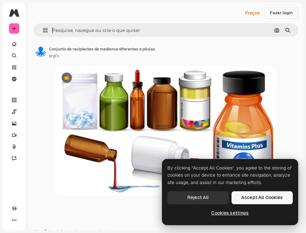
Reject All (198, 197)
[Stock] (14, 67)
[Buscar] (14, 55)
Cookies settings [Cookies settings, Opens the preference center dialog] (230, 213)
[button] (43, 30)
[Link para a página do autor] (40, 52)
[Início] (14, 44)
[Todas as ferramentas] (14, 100)
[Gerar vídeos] (14, 135)
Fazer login (281, 13)
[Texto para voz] (14, 146)
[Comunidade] (14, 79)
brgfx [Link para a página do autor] (54, 56)
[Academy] (14, 208)
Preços (252, 13)
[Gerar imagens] (14, 123)
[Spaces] (14, 111)
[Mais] (14, 220)
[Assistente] (14, 158)
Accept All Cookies (262, 197)
